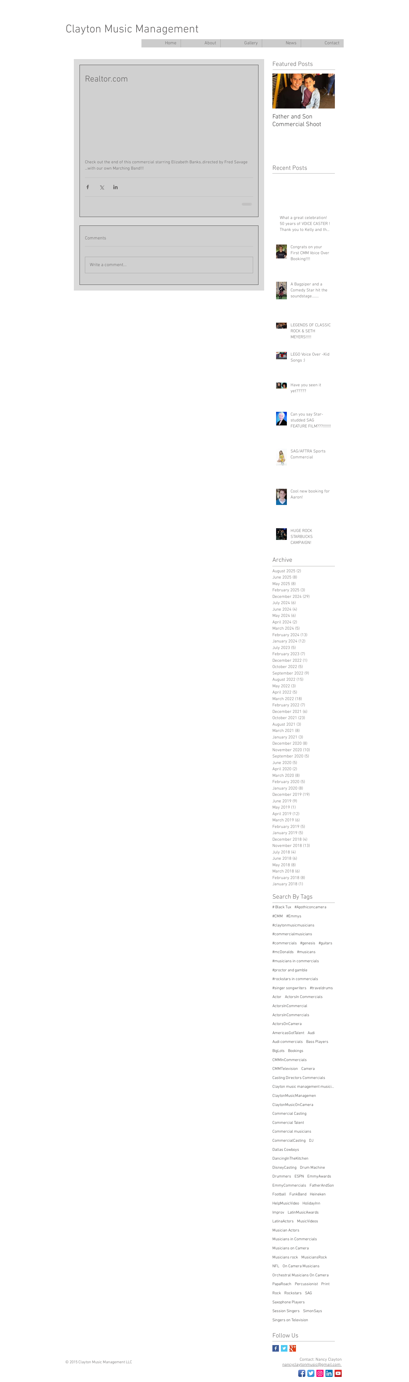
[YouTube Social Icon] (338, 1373)
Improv (278, 1212)
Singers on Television (290, 1320)
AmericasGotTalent (288, 1033)
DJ (311, 1140)
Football (279, 1194)
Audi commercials (287, 1041)
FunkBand (297, 1194)
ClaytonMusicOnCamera (292, 1105)
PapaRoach (281, 1284)
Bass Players (317, 1041)
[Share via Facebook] (87, 187)
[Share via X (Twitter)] (101, 187)
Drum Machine (312, 1167)
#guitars (325, 943)
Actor (276, 997)
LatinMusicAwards (303, 1212)
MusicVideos (307, 1221)
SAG (308, 1293)
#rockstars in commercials (295, 979)
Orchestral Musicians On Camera (300, 1275)
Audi (311, 1033)
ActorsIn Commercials (304, 997)
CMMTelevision (285, 1068)
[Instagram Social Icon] (320, 1373)
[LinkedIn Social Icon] (329, 1373)
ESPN (299, 1176)
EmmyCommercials (289, 1185)
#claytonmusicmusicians (293, 925)
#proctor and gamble (289, 970)
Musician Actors (285, 1230)
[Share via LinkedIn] (115, 187)
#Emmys (293, 916)
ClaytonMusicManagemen (294, 1095)
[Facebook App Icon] (301, 1373)
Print (325, 1284)
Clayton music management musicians (303, 1086)
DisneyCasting (284, 1167)
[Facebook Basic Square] (275, 1348)
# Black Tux (281, 907)
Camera (308, 1068)
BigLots (278, 1051)
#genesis (307, 943)
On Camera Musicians (301, 1266)
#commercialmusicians (292, 934)
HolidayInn (311, 1203)
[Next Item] (325, 91)
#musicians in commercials (295, 961)
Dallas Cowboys (285, 1149)
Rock (276, 1293)
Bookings (295, 1051)
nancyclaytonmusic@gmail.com (312, 1364)
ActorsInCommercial (289, 1006)
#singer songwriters (289, 988)
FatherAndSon (322, 1185)
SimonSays (312, 1311)
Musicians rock (285, 1257)
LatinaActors (283, 1221)
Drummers (281, 1176)
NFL (275, 1266)
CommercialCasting (289, 1140)
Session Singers (286, 1311)
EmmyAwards (319, 1176)
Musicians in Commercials (294, 1239)
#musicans (306, 952)
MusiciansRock (314, 1257)
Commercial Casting (289, 1113)
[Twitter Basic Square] (284, 1348)
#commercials (284, 943)
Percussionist (306, 1284)
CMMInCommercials (289, 1060)
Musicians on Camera (290, 1248)
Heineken (318, 1194)
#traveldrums (321, 988)
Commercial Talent (288, 1122)
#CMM (277, 916)
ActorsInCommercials (290, 1015)
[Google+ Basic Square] (292, 1348)
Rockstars (293, 1293)
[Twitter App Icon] (310, 1373)
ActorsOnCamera (287, 1024)
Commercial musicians (291, 1131)
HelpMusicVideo (285, 1203)
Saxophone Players (288, 1302)
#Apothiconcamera (310, 907)
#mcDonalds (283, 952)
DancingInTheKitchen (290, 1158)
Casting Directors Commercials (298, 1078)
